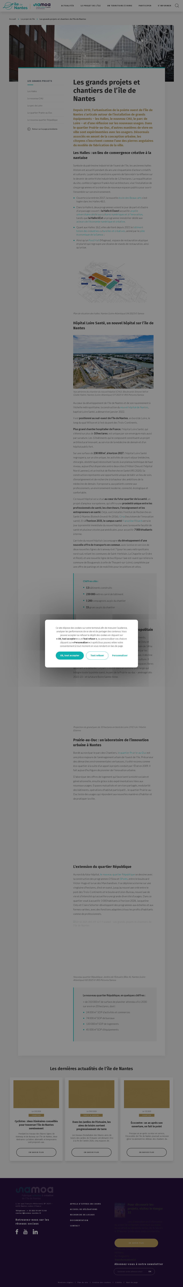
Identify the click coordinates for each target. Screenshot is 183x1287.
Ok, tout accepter (69, 655)
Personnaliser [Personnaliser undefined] (119, 655)
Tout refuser (97, 655)
